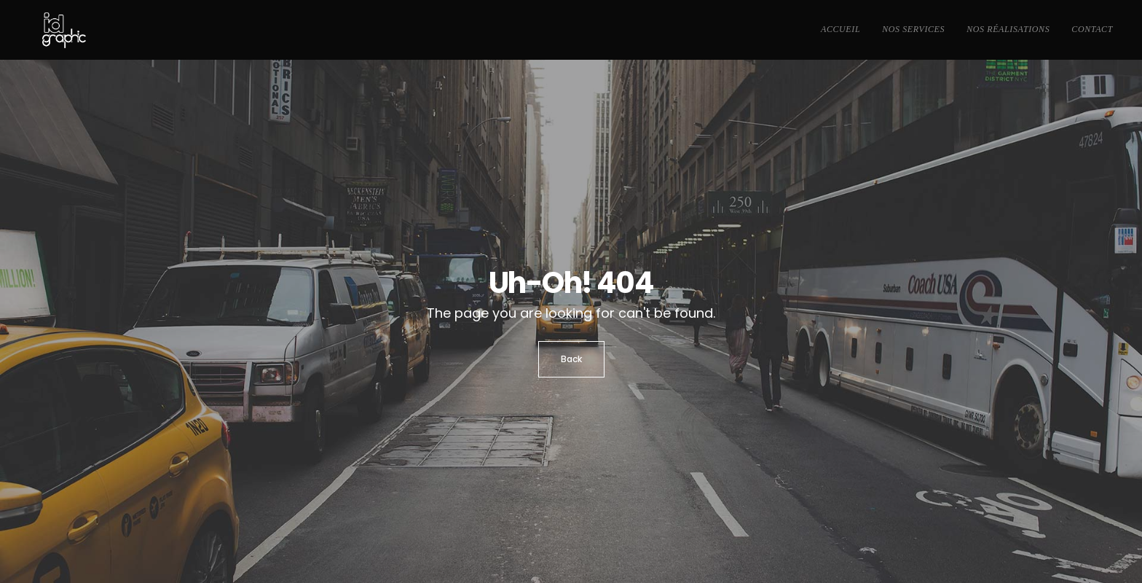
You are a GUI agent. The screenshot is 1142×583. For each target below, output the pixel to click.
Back (571, 359)
